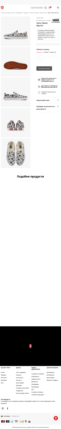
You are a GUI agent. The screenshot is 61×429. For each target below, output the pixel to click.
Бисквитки (34, 381)
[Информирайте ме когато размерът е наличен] (38, 56)
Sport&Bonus (50, 372)
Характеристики (47, 100)
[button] (38, 7)
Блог (2, 383)
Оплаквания (35, 384)
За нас (3, 372)
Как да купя (19, 377)
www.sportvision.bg (20, 427)
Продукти (26, 13)
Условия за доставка (22, 388)
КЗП (32, 389)
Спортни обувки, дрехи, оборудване (11, 13)
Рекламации (35, 387)
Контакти (4, 377)
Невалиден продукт (44, 68)
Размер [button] (46, 52)
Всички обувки (34, 13)
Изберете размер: (42, 49)
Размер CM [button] (52, 52)
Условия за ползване (37, 374)
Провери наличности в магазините (47, 107)
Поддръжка (19, 390)
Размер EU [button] (39, 52)
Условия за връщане (37, 394)
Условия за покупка (37, 392)
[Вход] (49, 7)
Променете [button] (15, 416)
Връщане (19, 385)
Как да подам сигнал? (22, 393)
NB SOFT (34, 427)
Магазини (4, 380)
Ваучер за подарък (52, 380)
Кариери (3, 375)
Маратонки (43, 13)
